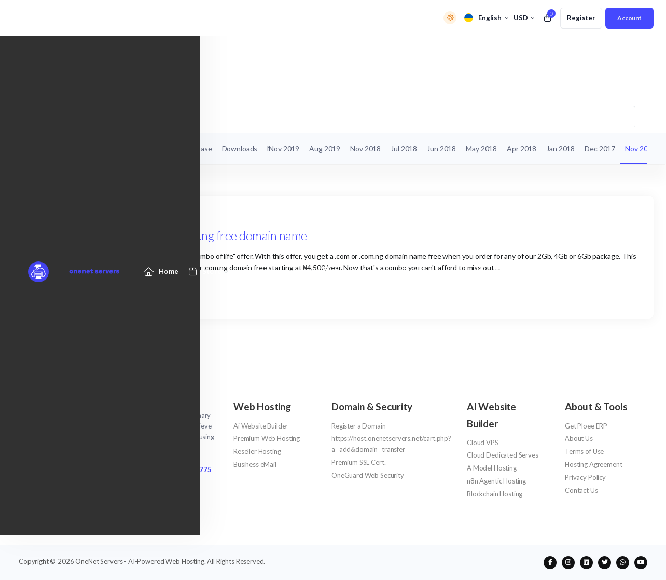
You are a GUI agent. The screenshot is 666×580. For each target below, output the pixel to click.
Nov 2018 (365, 148)
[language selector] (486, 17)
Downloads (240, 148)
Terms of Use (584, 451)
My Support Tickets (55, 148)
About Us (579, 438)
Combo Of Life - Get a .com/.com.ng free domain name (170, 235)
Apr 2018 (521, 148)
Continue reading (68, 292)
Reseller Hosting (257, 451)
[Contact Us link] (563, 53)
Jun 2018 (441, 148)
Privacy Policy (585, 477)
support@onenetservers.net (70, 483)
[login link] (629, 18)
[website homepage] (118, 401)
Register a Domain (358, 426)
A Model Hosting (492, 468)
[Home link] (161, 53)
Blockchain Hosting (494, 494)
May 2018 (481, 148)
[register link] (581, 18)
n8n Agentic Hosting (496, 481)
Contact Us (581, 490)
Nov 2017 (640, 148)
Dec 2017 (600, 148)
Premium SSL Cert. (358, 462)
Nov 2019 (284, 148)
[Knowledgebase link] (355, 53)
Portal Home (38, 116)
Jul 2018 (404, 148)
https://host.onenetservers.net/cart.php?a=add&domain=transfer (391, 443)
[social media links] (550, 562)
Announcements (95, 116)
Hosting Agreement (593, 464)
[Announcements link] (275, 53)
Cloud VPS (482, 442)
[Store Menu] (205, 53)
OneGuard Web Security (367, 475)
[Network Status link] (434, 53)
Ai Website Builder (260, 426)
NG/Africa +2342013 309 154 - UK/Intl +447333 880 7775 (115, 469)
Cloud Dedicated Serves (502, 455)
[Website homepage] (66, 53)
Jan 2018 (560, 148)
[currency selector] (524, 17)
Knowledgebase (186, 148)
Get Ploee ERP (586, 426)
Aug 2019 (324, 148)
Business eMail (254, 464)
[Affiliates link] (503, 53)
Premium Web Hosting (266, 438)
